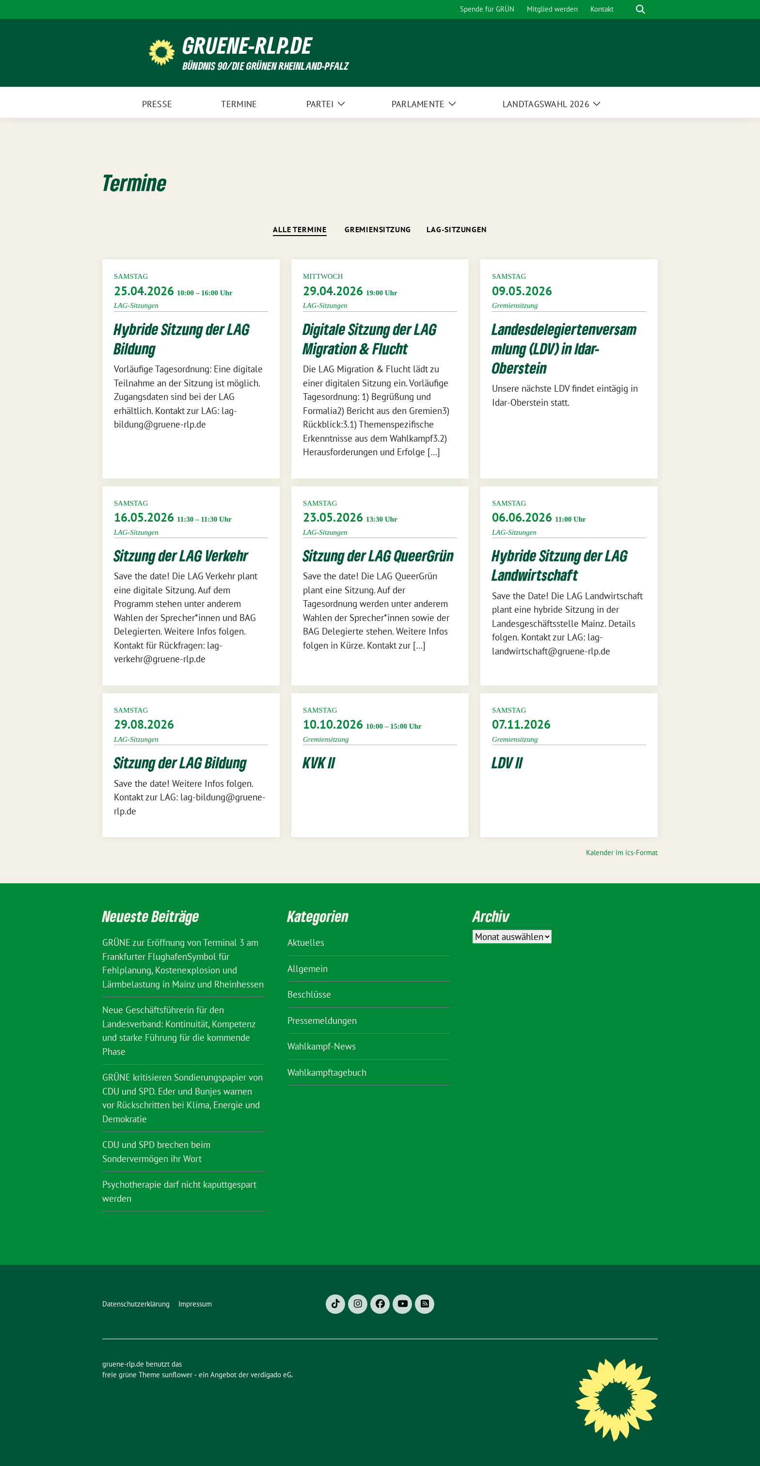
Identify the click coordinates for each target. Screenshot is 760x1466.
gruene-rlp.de (247, 45)
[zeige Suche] (640, 9)
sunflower (177, 1374)
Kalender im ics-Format (622, 852)
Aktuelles (305, 942)
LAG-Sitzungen (457, 229)
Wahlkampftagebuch (326, 1072)
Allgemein (307, 968)
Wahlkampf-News (321, 1046)
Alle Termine (300, 229)
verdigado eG (271, 1374)
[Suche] (626, 9)
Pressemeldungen (322, 1020)
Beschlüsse (309, 994)
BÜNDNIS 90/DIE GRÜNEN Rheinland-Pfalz (265, 65)
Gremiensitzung (378, 229)
